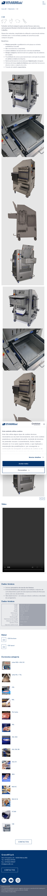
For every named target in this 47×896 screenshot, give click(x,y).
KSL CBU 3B (15, 749)
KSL (13, 724)
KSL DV (14, 762)
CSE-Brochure (12, 638)
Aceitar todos (23, 463)
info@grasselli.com (7, 864)
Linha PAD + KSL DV (18, 662)
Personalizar (23, 470)
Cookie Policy (12, 891)
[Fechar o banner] (44, 424)
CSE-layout (11, 645)
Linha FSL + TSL (17, 675)
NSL (13, 699)
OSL (13, 687)
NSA (13, 774)
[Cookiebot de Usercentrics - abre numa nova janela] (31, 424)
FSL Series (15, 712)
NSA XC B (15, 799)
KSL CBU (14, 737)
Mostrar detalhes (35, 457)
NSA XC (14, 786)
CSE (13, 824)
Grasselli (11, 2)
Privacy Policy (4, 891)
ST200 (14, 811)
